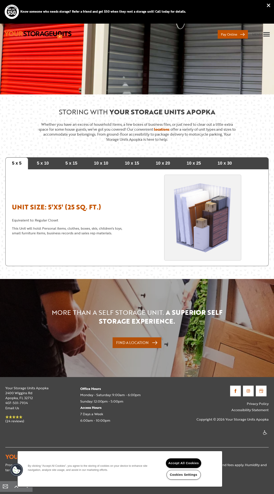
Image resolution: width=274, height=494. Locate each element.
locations (162, 129)
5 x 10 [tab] (43, 163)
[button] (269, 5)
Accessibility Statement (250, 409)
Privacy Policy (258, 403)
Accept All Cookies (183, 463)
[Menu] (261, 34)
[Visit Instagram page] (248, 391)
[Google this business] (261, 391)
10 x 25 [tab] (194, 163)
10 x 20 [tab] (163, 163)
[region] (120, 469)
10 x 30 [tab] (224, 163)
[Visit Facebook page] (235, 391)
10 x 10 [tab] (101, 163)
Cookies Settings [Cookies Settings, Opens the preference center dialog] (183, 474)
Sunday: (86, 401)
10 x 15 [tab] (132, 163)
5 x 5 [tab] (16, 163)
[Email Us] (5, 486)
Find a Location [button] (132, 342)
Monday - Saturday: (95, 394)
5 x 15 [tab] (71, 163)
